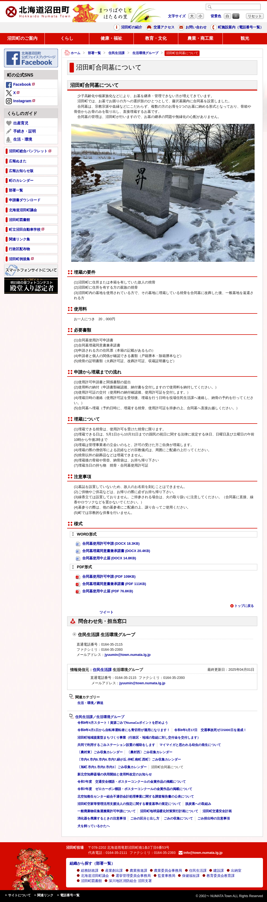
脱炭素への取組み (198, 803)
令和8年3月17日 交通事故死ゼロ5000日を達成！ (210, 730)
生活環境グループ (145, 53)
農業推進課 (136, 870)
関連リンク (43, 895)
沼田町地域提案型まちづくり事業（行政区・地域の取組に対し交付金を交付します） (138, 737)
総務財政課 (87, 870)
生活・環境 (19, 140)
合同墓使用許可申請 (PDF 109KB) (106, 576)
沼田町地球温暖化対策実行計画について (169, 811)
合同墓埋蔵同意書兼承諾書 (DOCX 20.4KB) (113, 551)
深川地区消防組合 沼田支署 (128, 881)
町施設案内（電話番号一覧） (236, 27)
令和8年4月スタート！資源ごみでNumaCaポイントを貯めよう (122, 722)
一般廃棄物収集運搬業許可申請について (106, 811)
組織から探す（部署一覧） (92, 863)
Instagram (21, 101)
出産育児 (17, 123)
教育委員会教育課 (218, 876)
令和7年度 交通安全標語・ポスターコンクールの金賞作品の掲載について (131, 781)
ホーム (72, 53)
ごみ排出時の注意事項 (213, 818)
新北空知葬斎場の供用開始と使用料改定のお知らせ (114, 774)
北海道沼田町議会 (93, 876)
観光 (245, 38)
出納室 (234, 870)
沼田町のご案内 (22, 38)
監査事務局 (164, 876)
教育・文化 (156, 38)
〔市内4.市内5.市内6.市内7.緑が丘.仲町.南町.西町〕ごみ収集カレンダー (129, 759)
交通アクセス (160, 27)
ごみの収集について (178, 818)
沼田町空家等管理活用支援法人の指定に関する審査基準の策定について (129, 803)
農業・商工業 (200, 38)
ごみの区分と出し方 (144, 818)
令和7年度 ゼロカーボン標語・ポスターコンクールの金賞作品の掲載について (134, 789)
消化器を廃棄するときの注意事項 (101, 818)
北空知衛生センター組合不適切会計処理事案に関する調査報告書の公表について (135, 796)
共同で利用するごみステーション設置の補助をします (116, 744)
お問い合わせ (192, 27)
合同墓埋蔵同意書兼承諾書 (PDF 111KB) (111, 584)
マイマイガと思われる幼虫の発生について (190, 744)
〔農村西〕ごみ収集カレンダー (149, 752)
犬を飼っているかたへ (93, 826)
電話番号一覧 (68, 895)
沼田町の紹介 (128, 27)
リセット (255, 16)
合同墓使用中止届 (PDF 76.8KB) (104, 591)
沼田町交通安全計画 (217, 811)
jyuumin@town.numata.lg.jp (127, 655)
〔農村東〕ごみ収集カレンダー (100, 752)
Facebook (21, 85)
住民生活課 (116, 53)
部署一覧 (94, 53)
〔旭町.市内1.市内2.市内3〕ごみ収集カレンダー (112, 767)
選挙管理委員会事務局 (131, 876)
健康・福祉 (111, 38)
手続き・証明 (21, 131)
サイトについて (18, 895)
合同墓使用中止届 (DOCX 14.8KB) (106, 558)
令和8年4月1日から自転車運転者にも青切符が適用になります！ (123, 730)
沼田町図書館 (89, 881)
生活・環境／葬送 (90, 703)
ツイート (107, 612)
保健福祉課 (189, 876)
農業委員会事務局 (166, 870)
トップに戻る (242, 605)
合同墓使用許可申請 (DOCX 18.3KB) (108, 543)
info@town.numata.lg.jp (200, 853)
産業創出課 (112, 870)
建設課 (216, 870)
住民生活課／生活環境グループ (96, 717)
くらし (66, 38)
